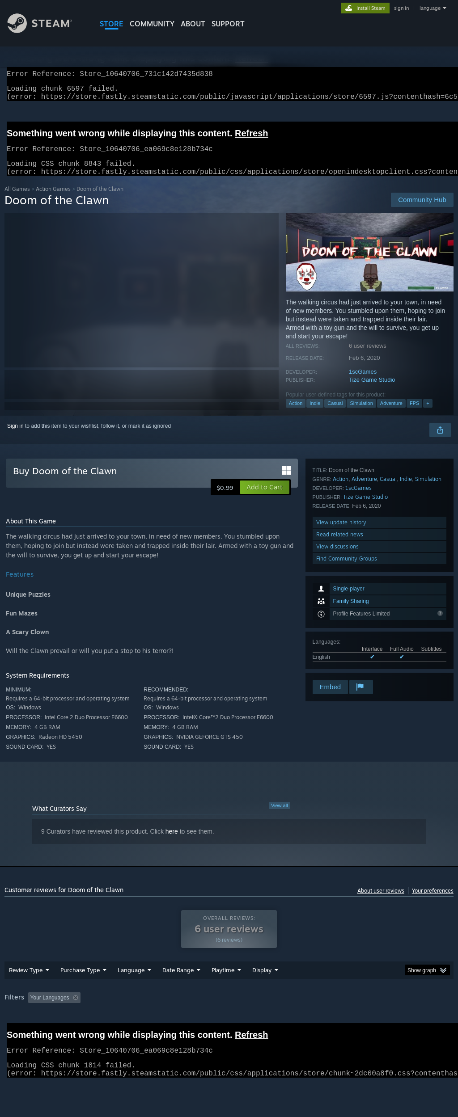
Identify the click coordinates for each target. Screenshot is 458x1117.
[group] (229, 1027)
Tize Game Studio (372, 390)
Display (261, 993)
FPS (414, 414)
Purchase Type (80, 993)
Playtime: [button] (209, 1021)
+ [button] (427, 414)
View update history (341, 630)
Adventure (391, 414)
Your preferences (433, 901)
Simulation (361, 414)
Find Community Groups (346, 666)
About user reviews (380, 901)
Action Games (53, 199)
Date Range (178, 993)
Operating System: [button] (348, 1021)
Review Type (25, 993)
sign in (401, 8)
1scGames (363, 382)
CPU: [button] (394, 1021)
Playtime (223, 993)
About (193, 23)
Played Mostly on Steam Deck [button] (273, 1021)
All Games (17, 199)
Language (131, 993)
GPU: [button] (424, 1021)
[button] (264, 498)
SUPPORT (228, 23)
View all (279, 816)
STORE (111, 23)
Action (296, 414)
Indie (315, 414)
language (430, 8)
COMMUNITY (152, 23)
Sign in (15, 437)
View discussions (337, 654)
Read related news (339, 642)
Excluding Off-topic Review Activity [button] (140, 1021)
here (171, 842)
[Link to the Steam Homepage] (46, 30)
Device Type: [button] (22, 1033)
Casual (335, 414)
